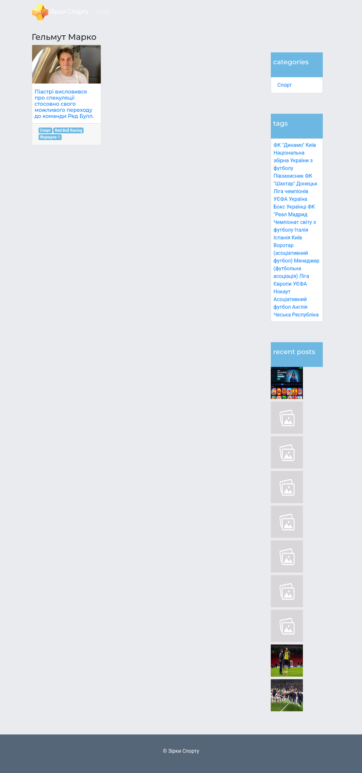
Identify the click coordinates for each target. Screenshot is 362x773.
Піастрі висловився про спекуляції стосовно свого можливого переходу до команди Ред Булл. (64, 104)
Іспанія (282, 238)
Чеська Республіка (296, 315)
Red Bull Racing (68, 130)
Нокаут (282, 292)
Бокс (279, 207)
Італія (301, 230)
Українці (296, 207)
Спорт (285, 85)
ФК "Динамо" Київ (295, 145)
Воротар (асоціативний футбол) (291, 253)
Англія (299, 307)
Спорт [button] (103, 12)
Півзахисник (289, 176)
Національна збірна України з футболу (293, 160)
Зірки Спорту (60, 12)
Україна (298, 199)
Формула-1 (50, 137)
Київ (297, 238)
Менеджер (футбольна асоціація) (297, 268)
